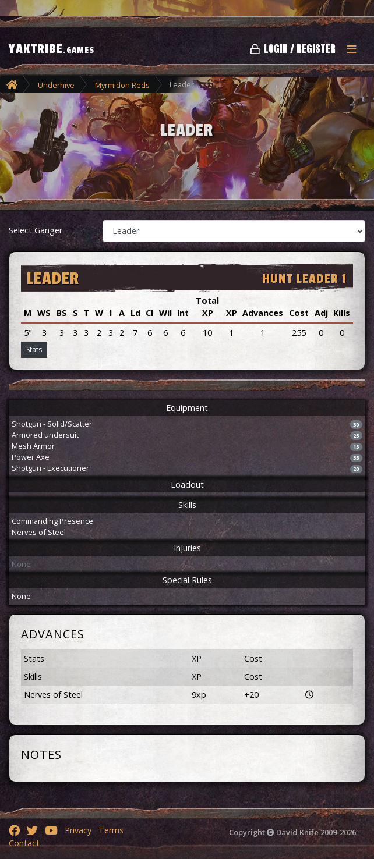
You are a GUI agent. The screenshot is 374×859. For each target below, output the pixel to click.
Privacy (78, 830)
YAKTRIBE (51, 48)
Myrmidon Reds (122, 85)
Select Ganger (35, 230)
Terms (111, 830)
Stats (34, 349)
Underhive (56, 85)
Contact (24, 843)
